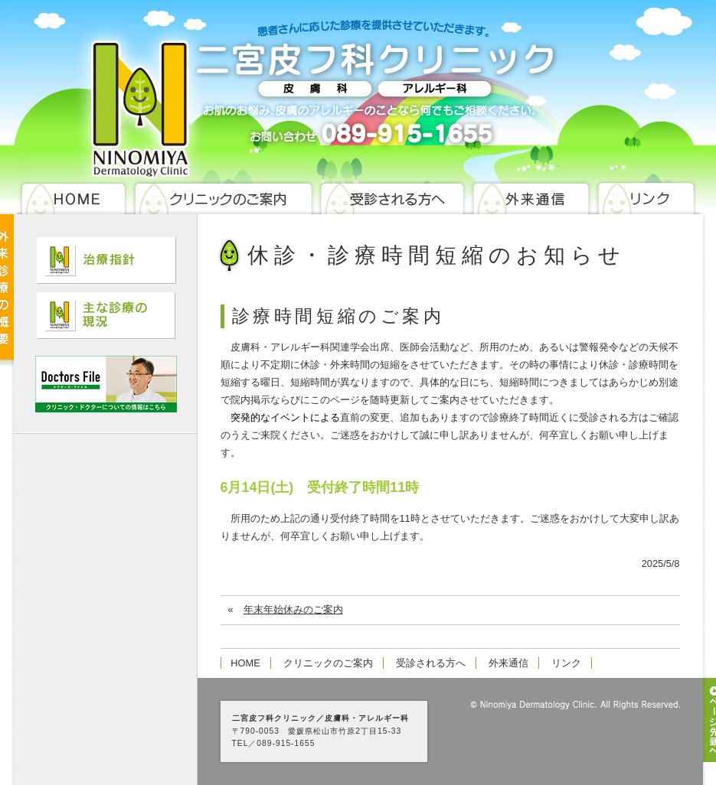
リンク (566, 663)
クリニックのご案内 (328, 663)
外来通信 (508, 663)
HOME (245, 663)
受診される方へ (431, 663)
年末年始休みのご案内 (293, 609)
